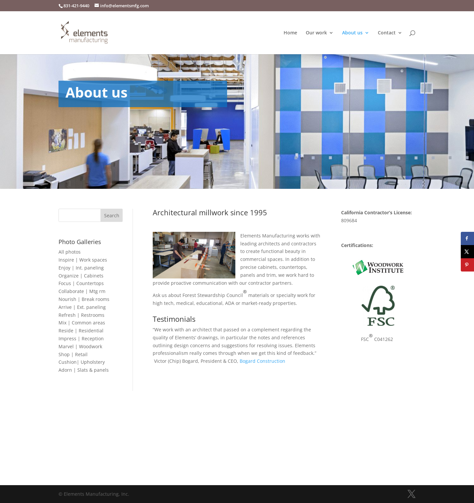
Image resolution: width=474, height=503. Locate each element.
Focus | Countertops (81, 283)
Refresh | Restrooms (81, 315)
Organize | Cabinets (81, 275)
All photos (70, 252)
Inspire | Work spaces (83, 260)
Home (290, 33)
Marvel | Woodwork (80, 346)
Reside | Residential (81, 330)
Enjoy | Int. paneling (81, 268)
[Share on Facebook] (467, 238)
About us (352, 33)
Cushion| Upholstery (82, 362)
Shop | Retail (73, 354)
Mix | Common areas (82, 322)
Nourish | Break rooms (84, 299)
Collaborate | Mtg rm (82, 291)
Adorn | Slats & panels (84, 370)
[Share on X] (467, 251)
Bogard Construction (262, 361)
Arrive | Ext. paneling (82, 307)
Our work (316, 33)
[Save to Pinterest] (467, 265)
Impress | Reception (81, 338)
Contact (387, 33)
